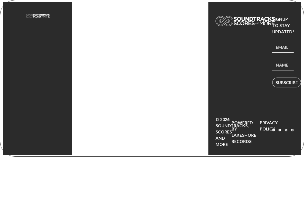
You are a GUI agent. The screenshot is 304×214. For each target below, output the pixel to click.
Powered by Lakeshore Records (244, 132)
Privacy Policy (269, 125)
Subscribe (287, 82)
